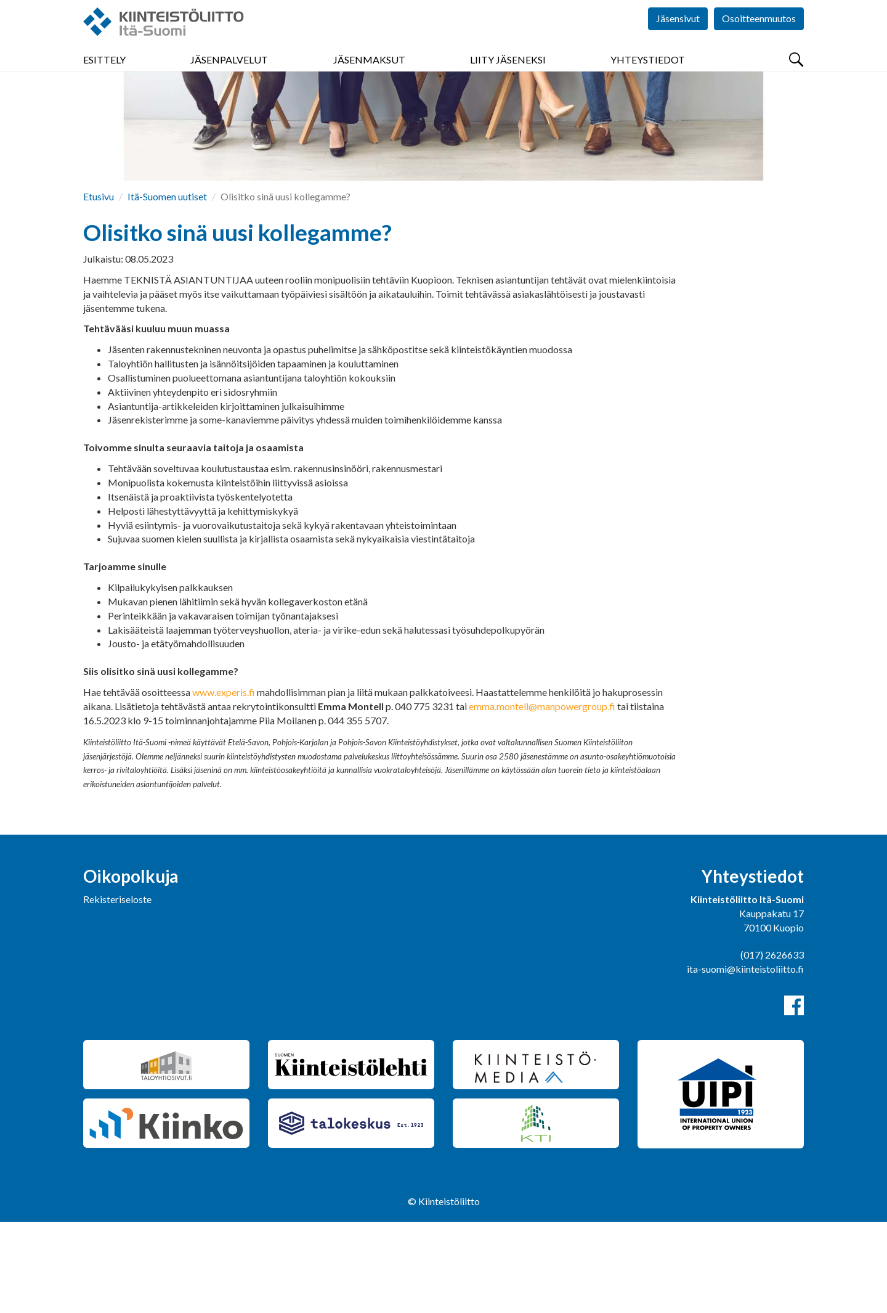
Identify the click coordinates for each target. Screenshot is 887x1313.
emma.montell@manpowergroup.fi (542, 797)
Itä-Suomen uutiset (167, 287)
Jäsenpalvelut (229, 74)
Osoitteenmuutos (759, 37)
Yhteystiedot (647, 74)
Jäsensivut (678, 37)
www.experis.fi (223, 783)
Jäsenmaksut (369, 74)
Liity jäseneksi (508, 74)
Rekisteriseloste (117, 990)
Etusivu (98, 287)
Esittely (104, 74)
